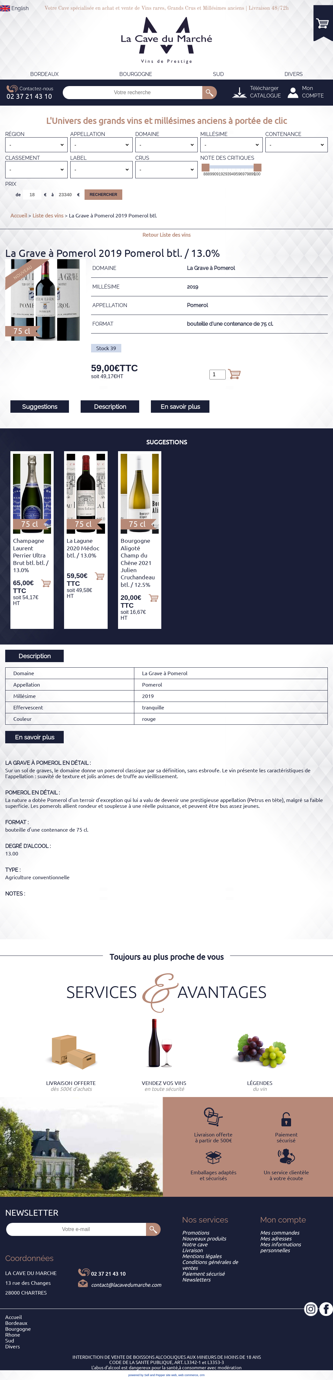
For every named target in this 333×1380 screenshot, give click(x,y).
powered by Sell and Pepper (146, 1375)
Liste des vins (48, 215)
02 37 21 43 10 (108, 1274)
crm (202, 1375)
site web (171, 1375)
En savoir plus (180, 406)
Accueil (18, 215)
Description (110, 406)
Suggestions (39, 406)
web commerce (188, 1375)
